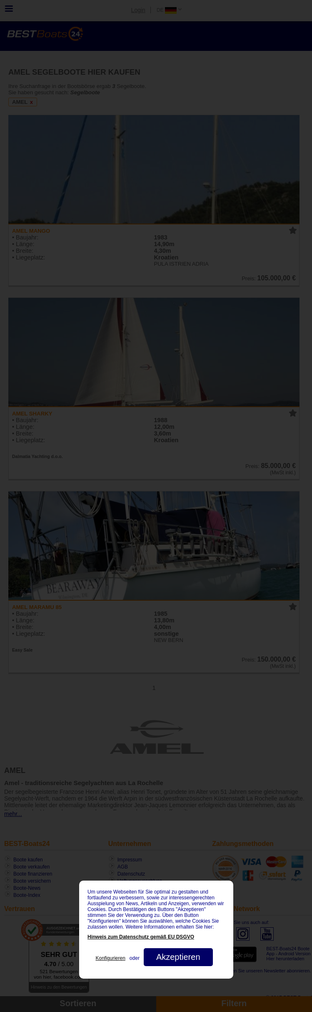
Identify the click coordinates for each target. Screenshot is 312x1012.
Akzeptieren (178, 957)
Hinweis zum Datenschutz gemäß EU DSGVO (140, 937)
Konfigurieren (110, 958)
